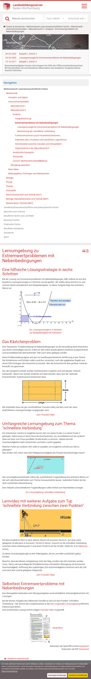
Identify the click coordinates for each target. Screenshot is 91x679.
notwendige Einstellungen (57, 675)
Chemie (9, 186)
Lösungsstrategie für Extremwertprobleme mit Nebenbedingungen (50, 57)
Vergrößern (57, 628)
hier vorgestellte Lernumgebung (65, 604)
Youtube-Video (47, 610)
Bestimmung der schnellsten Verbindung (36, 131)
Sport (6, 237)
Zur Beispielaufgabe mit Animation (45, 332)
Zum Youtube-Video (45, 415)
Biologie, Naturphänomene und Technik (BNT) (27, 199)
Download (84, 646)
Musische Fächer (12, 220)
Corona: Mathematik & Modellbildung (30, 161)
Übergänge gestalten (20, 165)
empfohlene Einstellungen (78, 675)
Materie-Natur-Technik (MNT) (19, 203)
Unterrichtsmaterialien (16, 29)
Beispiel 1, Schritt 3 (28, 61)
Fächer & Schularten (15, 26)
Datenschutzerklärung (9, 671)
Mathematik (76, 26)
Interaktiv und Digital (18, 97)
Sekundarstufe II (36, 29)
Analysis (49, 29)
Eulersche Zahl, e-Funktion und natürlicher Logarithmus (40, 139)
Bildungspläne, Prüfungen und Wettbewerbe (28, 173)
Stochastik (18, 156)
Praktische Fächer (12, 224)
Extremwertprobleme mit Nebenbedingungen (36, 123)
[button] (55, 18)
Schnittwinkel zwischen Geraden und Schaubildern (38, 144)
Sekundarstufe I (18, 106)
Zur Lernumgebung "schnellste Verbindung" (46, 492)
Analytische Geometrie (23, 152)
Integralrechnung (23, 118)
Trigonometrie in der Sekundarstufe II (32, 148)
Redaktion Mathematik (18, 658)
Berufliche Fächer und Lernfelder (19, 216)
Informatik (11, 190)
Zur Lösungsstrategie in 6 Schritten (45, 329)
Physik (9, 182)
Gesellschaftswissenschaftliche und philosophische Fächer (31, 207)
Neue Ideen (13, 169)
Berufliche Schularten (14, 228)
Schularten (9, 233)
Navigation (10, 82)
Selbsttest (83, 546)
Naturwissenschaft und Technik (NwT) (24, 194)
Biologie (9, 178)
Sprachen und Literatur (14, 211)
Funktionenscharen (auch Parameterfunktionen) (37, 135)
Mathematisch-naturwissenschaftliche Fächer (47, 26)
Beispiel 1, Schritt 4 (28, 54)
